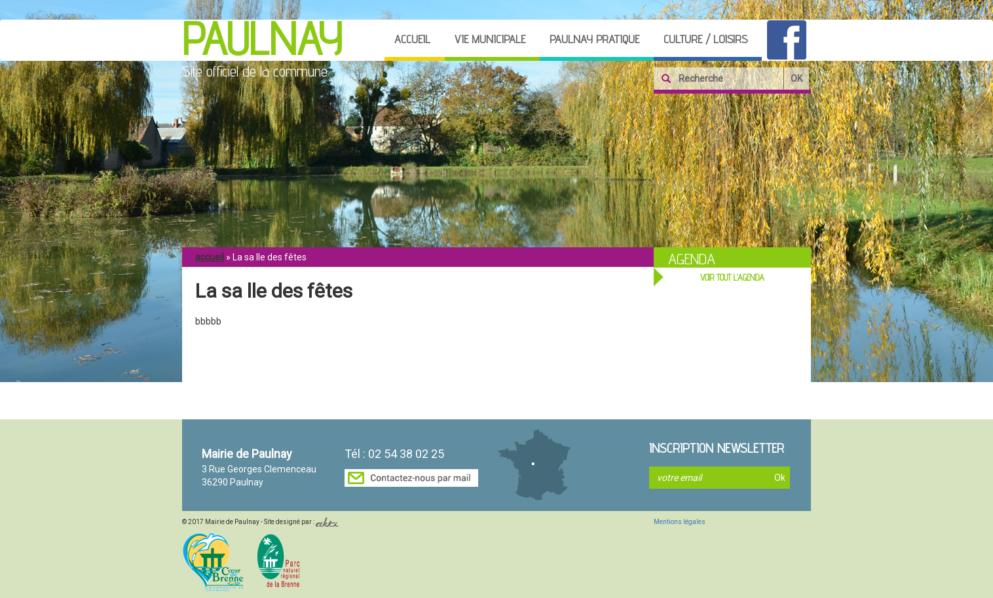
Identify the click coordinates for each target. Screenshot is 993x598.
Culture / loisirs (705, 39)
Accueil (412, 39)
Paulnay (262, 38)
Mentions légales (679, 521)
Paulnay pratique (594, 39)
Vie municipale (490, 39)
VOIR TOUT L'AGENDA (732, 277)
